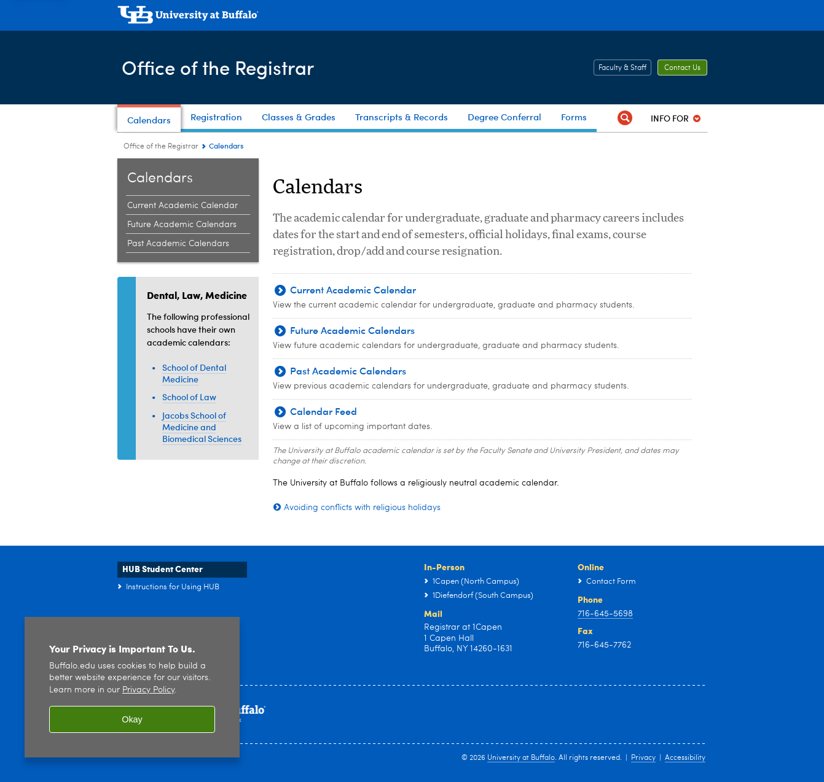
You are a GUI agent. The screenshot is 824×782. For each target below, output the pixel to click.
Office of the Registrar (228, 67)
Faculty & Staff (622, 68)
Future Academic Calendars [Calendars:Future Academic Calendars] (182, 224)
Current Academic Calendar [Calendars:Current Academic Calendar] (182, 205)
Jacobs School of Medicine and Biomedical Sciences (201, 426)
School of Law (189, 397)
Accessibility (685, 758)
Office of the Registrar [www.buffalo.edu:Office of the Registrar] (161, 146)
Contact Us (682, 68)
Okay (132, 719)
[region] (132, 687)
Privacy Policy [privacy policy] (148, 690)
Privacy (643, 758)
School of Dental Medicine (194, 373)
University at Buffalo (521, 758)
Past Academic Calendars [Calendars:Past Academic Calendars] (178, 243)
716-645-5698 (605, 614)
